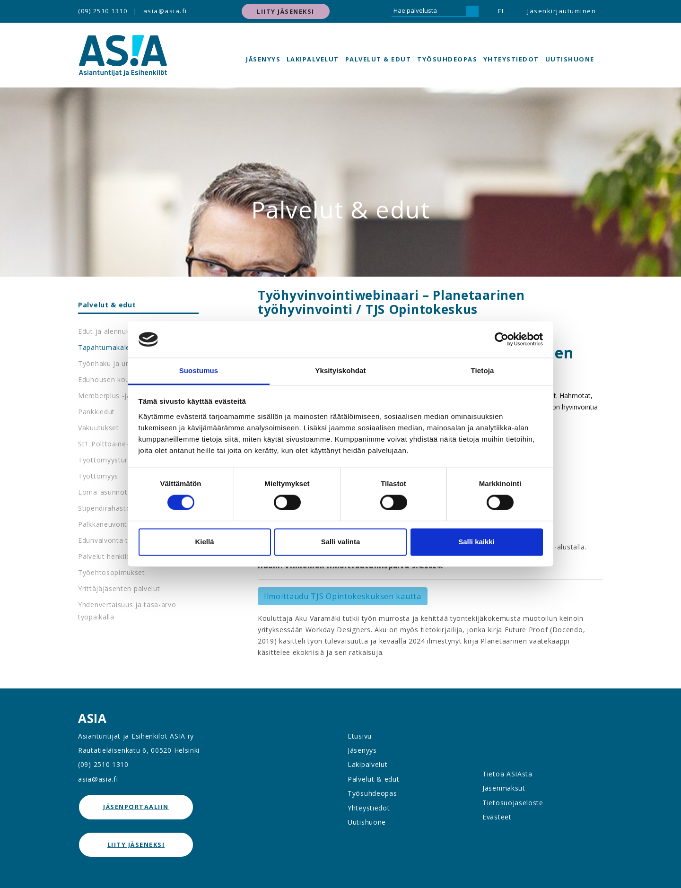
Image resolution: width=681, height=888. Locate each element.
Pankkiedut (96, 411)
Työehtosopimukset (111, 572)
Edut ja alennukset (109, 331)
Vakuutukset (98, 427)
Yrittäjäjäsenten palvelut (119, 588)
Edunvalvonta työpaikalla (120, 540)
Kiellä (204, 542)
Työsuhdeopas (447, 59)
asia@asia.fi (165, 11)
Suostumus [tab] (198, 370)
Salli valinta (340, 542)
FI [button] (501, 11)
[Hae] (472, 11)
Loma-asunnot (102, 492)
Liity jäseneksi (285, 11)
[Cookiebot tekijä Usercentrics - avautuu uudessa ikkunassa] (501, 339)
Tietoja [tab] (482, 370)
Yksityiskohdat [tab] (340, 370)
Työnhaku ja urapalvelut (118, 363)
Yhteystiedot (511, 59)
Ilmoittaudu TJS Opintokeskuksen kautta (342, 596)
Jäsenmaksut (503, 788)
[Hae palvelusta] (429, 11)
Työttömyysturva (107, 459)
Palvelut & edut (378, 59)
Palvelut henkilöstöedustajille (127, 556)
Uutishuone (569, 59)
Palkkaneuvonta (104, 524)
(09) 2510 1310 (102, 11)
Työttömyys (98, 475)
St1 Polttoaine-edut (111, 443)
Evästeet (497, 816)
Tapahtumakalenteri (112, 347)
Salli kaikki (476, 542)
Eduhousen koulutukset (117, 379)
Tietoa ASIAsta (507, 773)
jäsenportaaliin (136, 806)
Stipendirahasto (104, 508)
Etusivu (360, 735)
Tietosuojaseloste (512, 802)
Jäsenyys (263, 59)
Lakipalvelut (313, 59)
